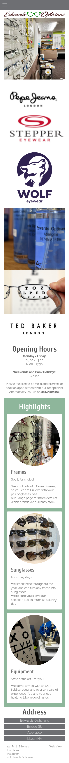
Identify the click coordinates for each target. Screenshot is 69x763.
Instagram (13, 753)
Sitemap (24, 746)
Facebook (13, 750)
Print (12, 746)
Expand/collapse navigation (34, 5)
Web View (55, 746)
